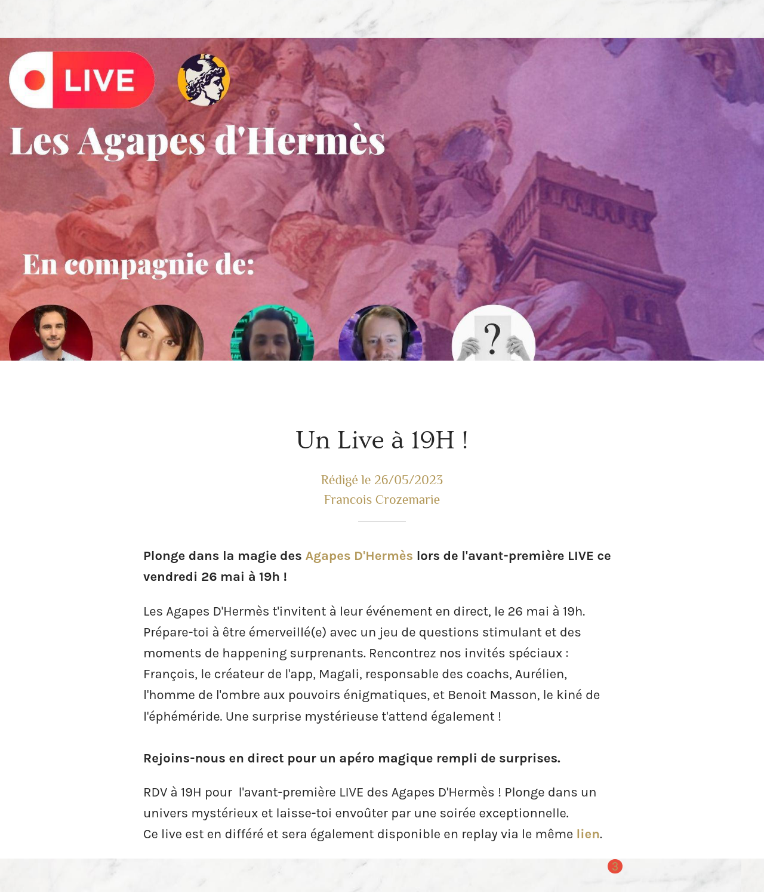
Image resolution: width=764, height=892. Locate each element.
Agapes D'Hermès (359, 556)
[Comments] (606, 875)
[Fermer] (19, 19)
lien (588, 834)
